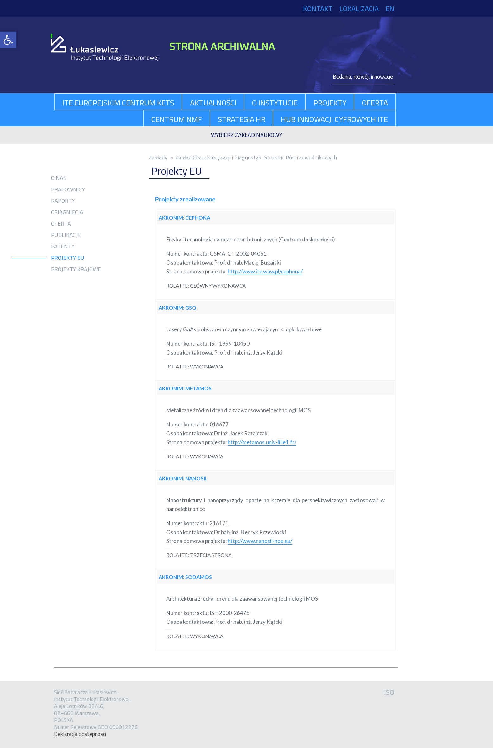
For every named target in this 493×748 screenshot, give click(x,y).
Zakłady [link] (158, 157)
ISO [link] (389, 692)
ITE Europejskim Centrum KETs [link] (118, 102)
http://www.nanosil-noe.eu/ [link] (260, 541)
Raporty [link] (63, 201)
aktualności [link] (213, 102)
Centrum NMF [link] (176, 119)
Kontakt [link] (317, 8)
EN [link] (390, 8)
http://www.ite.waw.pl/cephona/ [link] (265, 271)
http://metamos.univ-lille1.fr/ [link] (262, 442)
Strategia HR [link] (241, 119)
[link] (8, 40)
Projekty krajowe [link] (76, 269)
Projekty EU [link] (67, 258)
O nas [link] (58, 178)
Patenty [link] (62, 246)
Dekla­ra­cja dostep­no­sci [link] (80, 734)
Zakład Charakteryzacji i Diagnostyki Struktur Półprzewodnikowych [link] (256, 157)
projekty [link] (329, 102)
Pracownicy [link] (68, 189)
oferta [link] (375, 102)
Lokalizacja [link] (359, 8)
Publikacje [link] (66, 235)
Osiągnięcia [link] (67, 212)
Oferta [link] (61, 224)
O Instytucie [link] (275, 102)
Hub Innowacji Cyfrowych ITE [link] (334, 119)
